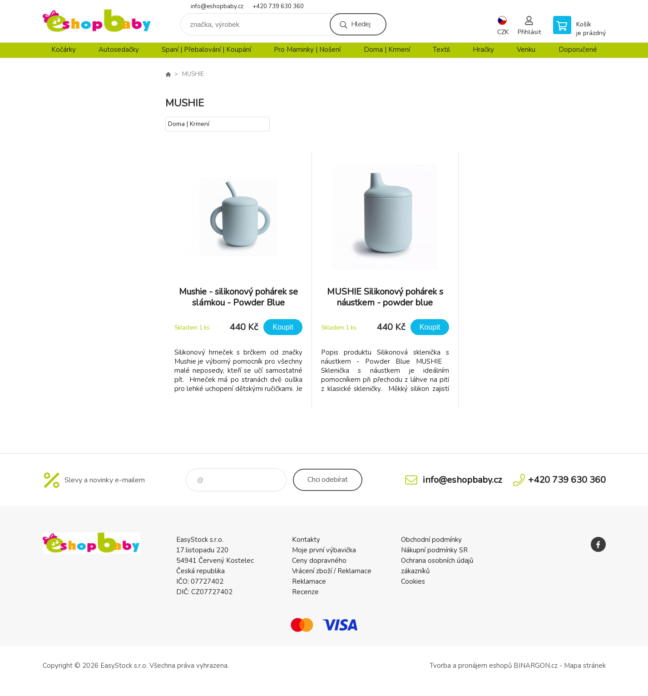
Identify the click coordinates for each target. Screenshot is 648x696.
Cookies (413, 581)
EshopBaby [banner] (97, 21)
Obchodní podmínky (431, 539)
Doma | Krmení (387, 49)
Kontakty (306, 539)
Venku (526, 49)
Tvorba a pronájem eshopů (471, 665)
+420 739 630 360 (278, 6)
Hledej (360, 24)
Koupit (282, 327)
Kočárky (63, 49)
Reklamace (309, 581)
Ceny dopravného (319, 560)
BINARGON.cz (536, 665)
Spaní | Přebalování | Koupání (206, 49)
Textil (441, 49)
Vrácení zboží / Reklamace (331, 571)
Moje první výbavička (324, 550)
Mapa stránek (585, 665)
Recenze (305, 591)
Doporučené (578, 49)
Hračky (483, 49)
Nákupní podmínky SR (434, 550)
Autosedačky (119, 49)
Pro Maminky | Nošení (307, 49)
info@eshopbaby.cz (217, 6)
